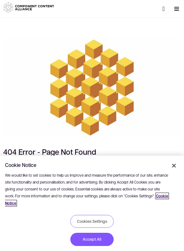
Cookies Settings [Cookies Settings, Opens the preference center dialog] (92, 221)
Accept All (92, 239)
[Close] (174, 166)
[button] (30, 7)
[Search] (163, 9)
